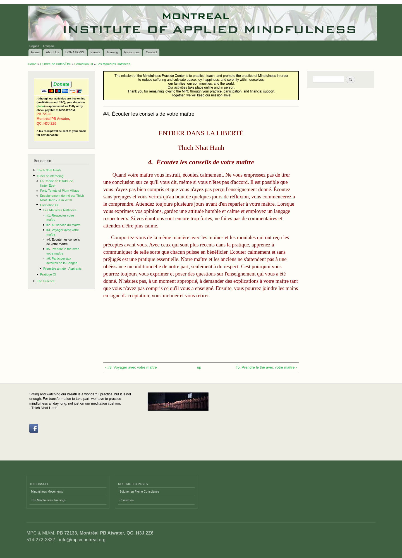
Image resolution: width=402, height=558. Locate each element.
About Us (52, 52)
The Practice (46, 281)
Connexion (126, 500)
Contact (151, 52)
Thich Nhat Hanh (49, 170)
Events (95, 52)
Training (112, 52)
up (199, 367)
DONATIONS (74, 52)
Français (48, 46)
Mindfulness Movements (47, 491)
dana (40, 106)
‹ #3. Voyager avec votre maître (131, 367)
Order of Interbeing (50, 176)
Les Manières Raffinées (113, 64)
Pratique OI (48, 274)
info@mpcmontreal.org (82, 539)
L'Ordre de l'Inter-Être (55, 64)
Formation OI (83, 64)
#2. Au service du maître (63, 225)
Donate (61, 84)
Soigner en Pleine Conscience (139, 491)
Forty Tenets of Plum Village (60, 190)
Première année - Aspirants (62, 268)
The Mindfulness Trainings (48, 500)
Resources (132, 52)
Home (35, 52)
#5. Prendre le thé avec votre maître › (266, 367)
